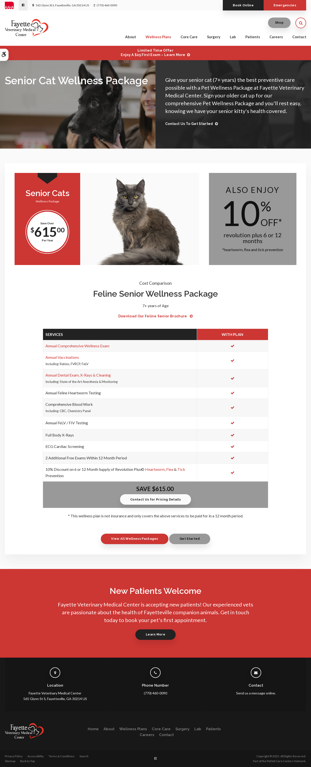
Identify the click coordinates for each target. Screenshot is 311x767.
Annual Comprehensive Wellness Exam (77, 345)
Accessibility (35, 756)
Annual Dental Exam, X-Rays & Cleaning (78, 375)
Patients (252, 37)
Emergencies (284, 5)
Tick (181, 469)
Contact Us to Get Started (189, 124)
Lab (233, 37)
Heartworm (155, 469)
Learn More (155, 634)
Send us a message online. (256, 693)
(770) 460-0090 (107, 5)
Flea (169, 469)
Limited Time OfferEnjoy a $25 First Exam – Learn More (153, 52)
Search (83, 756)
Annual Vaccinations (62, 357)
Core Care (189, 37)
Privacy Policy (14, 756)
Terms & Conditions (62, 756)
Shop (279, 23)
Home (93, 729)
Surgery (213, 37)
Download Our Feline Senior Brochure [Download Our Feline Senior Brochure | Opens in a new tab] (153, 316)
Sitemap (10, 761)
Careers (276, 37)
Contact (299, 37)
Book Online (241, 5)
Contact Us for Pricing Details (155, 499)
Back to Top (27, 761)
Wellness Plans (158, 37)
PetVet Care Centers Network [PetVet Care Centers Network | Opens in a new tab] (286, 761)
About (130, 37)
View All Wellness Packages (134, 538)
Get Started (190, 538)
